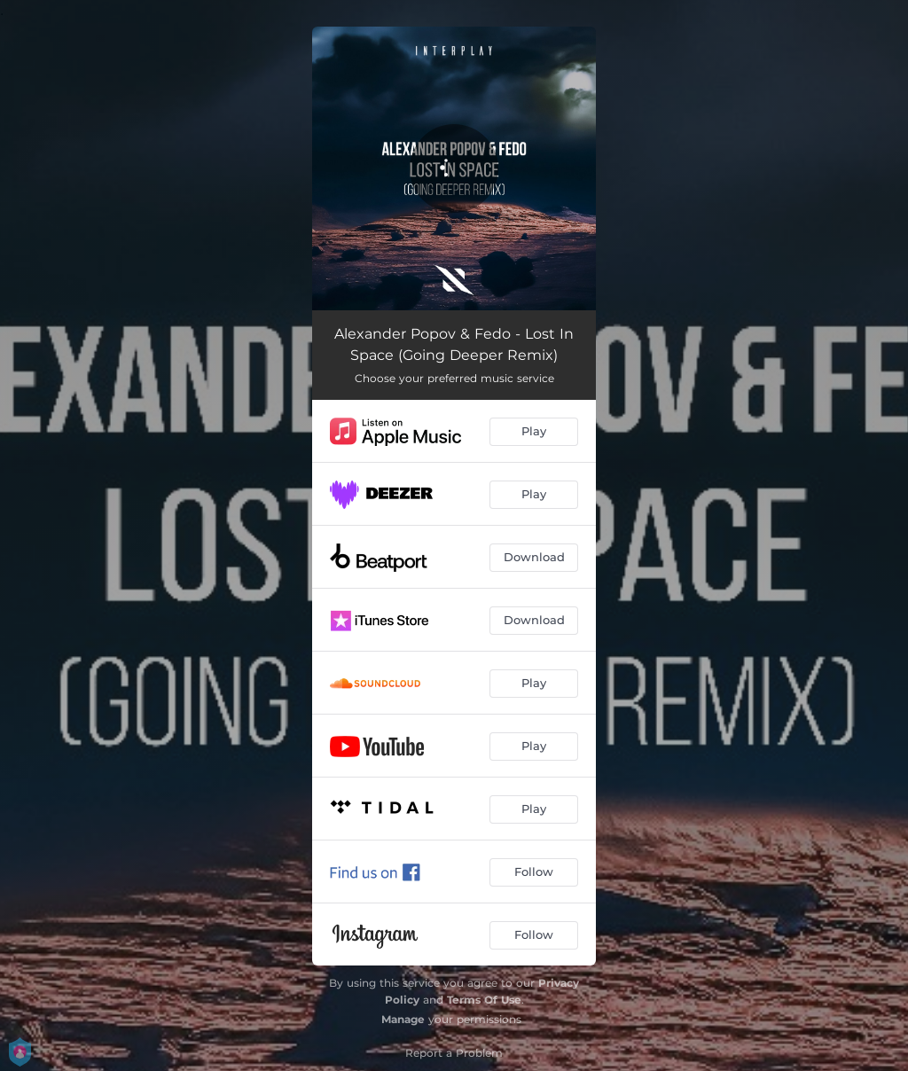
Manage (403, 1019)
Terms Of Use (484, 999)
